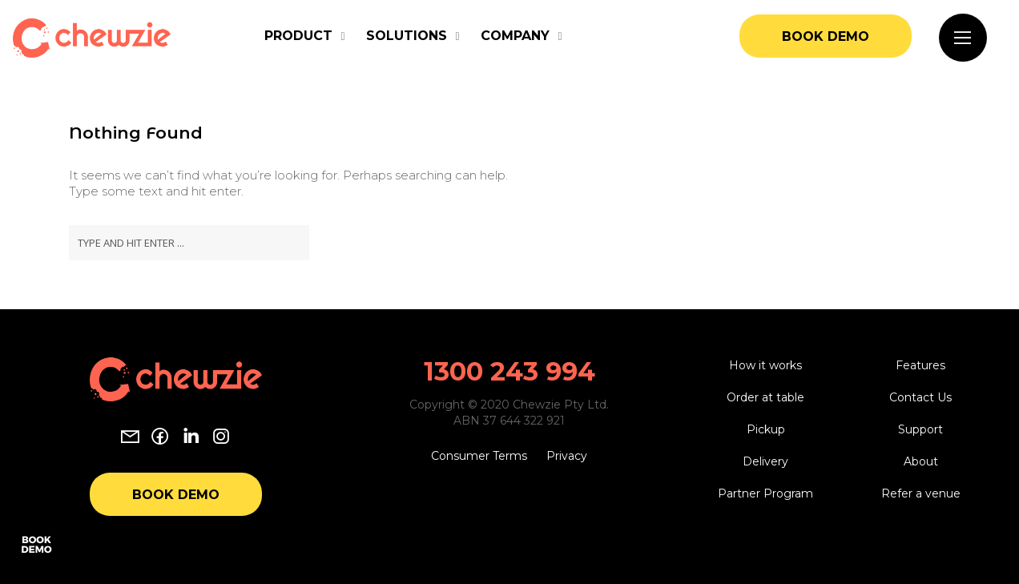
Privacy (566, 456)
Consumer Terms (479, 456)
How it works (765, 365)
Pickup (766, 429)
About (921, 461)
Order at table (765, 397)
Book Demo (825, 36)
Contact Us (920, 397)
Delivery (765, 461)
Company (515, 35)
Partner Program (765, 493)
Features (920, 365)
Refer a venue (921, 493)
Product (298, 35)
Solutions (406, 35)
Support (920, 429)
